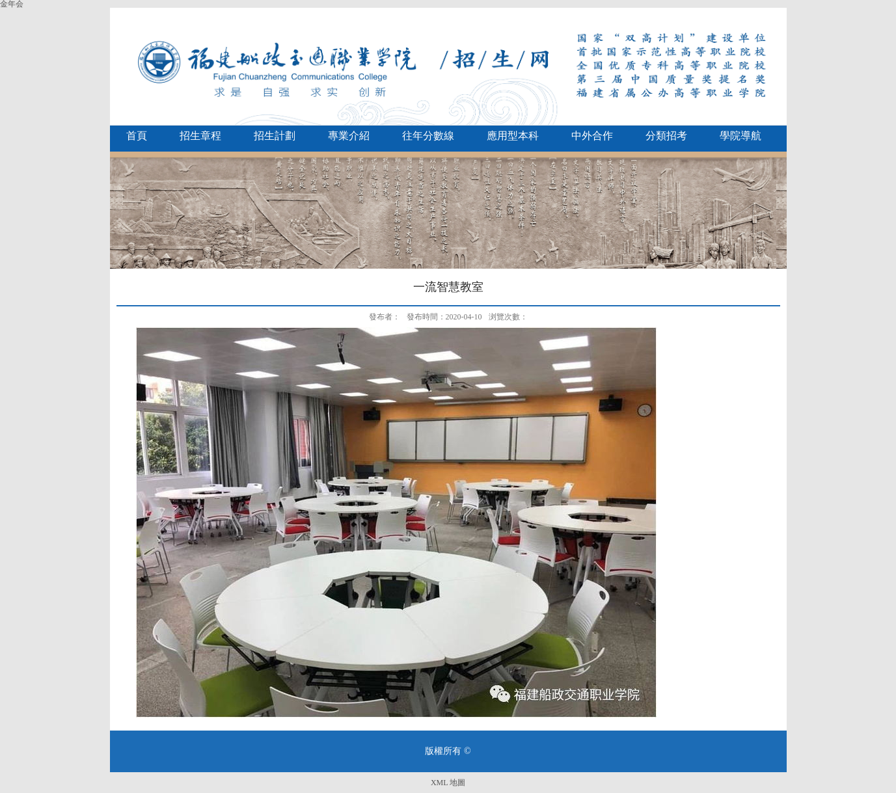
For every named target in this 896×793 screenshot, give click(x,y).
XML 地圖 (448, 782)
